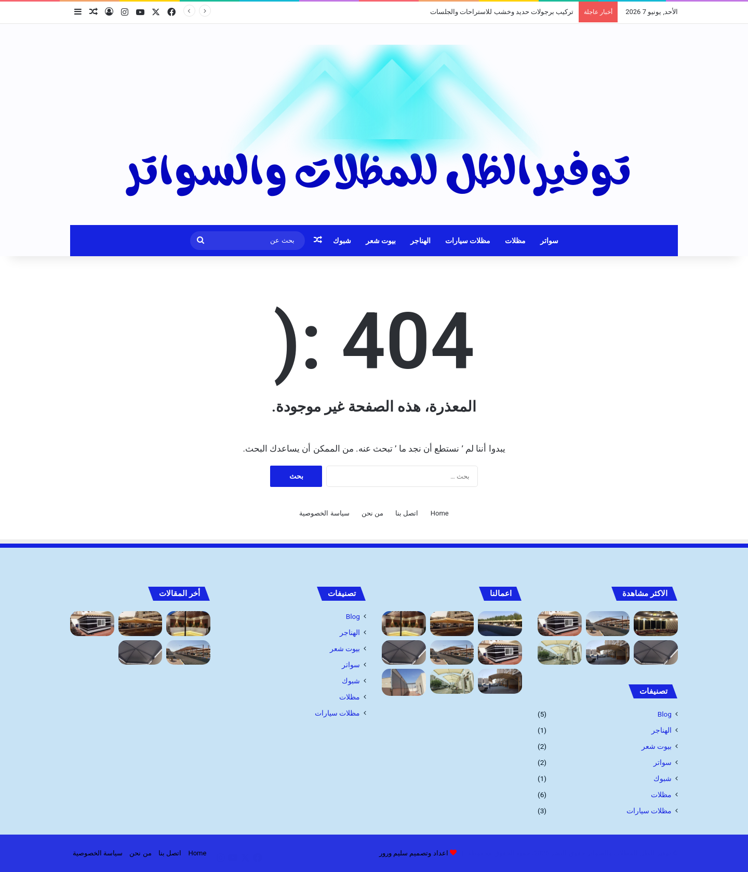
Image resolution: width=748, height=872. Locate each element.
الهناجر (420, 240)
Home (440, 513)
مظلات (515, 240)
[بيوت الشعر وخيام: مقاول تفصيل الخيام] (560, 623)
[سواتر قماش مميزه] (404, 682)
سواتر (549, 240)
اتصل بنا (406, 513)
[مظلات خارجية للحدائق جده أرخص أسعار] (452, 623)
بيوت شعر (381, 240)
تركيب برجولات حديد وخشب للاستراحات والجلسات (501, 12)
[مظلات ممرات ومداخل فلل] (656, 652)
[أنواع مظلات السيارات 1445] (608, 652)
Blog (665, 714)
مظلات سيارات (467, 240)
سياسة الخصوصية (324, 513)
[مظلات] (500, 623)
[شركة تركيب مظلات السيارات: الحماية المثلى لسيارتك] (608, 623)
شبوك (342, 240)
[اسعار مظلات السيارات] (560, 652)
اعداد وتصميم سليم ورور (413, 853)
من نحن (372, 513)
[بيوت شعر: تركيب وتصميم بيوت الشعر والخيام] (656, 623)
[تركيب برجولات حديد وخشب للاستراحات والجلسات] (404, 623)
